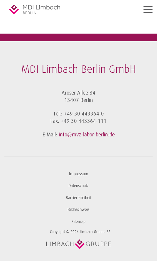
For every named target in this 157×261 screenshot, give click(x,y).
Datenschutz (78, 185)
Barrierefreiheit (78, 197)
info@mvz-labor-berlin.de (87, 135)
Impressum (78, 173)
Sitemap (78, 221)
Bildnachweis (78, 209)
